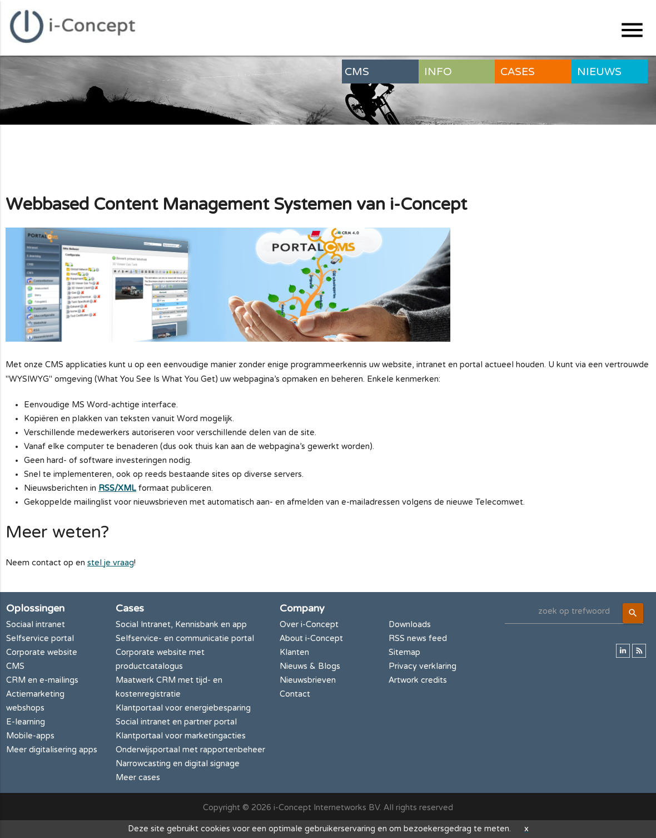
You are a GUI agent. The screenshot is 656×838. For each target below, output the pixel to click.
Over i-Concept (309, 624)
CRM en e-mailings (42, 680)
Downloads (410, 624)
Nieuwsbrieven (308, 680)
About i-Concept (311, 638)
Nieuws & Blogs (310, 666)
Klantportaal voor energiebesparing (183, 708)
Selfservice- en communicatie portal (185, 638)
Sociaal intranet (35, 624)
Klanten (294, 652)
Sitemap (404, 652)
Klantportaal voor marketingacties (181, 736)
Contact (295, 694)
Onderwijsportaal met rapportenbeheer (190, 750)
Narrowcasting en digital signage (178, 763)
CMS (15, 666)
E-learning (25, 722)
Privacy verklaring (422, 666)
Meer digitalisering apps (51, 750)
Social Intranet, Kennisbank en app (181, 624)
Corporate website (41, 652)
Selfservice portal (40, 638)
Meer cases (138, 777)
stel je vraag (110, 563)
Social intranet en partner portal (176, 722)
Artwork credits (418, 680)
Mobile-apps (30, 736)
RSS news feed (418, 638)
